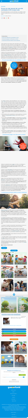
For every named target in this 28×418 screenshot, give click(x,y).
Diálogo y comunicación (17, 314)
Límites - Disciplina (4, 314)
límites (4, 217)
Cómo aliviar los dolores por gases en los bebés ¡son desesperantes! (20, 366)
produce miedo (20, 78)
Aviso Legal (13, 395)
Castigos (24, 242)
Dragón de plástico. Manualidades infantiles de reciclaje (7, 366)
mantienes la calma (15, 230)
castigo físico (7, 184)
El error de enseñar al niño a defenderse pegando (6, 276)
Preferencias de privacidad (9, 377)
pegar (13, 164)
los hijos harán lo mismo (10, 115)
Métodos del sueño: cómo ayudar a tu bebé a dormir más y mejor (7, 353)
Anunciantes (13, 399)
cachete (4, 100)
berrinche (3, 179)
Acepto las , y (13, 377)
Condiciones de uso (15, 377)
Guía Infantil (13, 414)
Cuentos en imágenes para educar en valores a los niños (14, 296)
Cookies (13, 391)
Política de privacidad (13, 393)
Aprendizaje (8, 314)
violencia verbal (10, 130)
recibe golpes (9, 169)
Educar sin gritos (4, 210)
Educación (3, 6)
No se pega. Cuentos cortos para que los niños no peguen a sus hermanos (20, 263)
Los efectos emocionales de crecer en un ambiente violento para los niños (20, 276)
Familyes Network (13, 412)
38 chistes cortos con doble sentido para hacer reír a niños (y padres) (21, 353)
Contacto (13, 397)
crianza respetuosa (7, 54)
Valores (12, 314)
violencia (11, 47)
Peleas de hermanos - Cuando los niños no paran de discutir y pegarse (20, 289)
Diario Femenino (14, 416)
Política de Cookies (20, 377)
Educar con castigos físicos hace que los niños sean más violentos (7, 289)
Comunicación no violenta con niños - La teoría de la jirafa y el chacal (7, 263)
